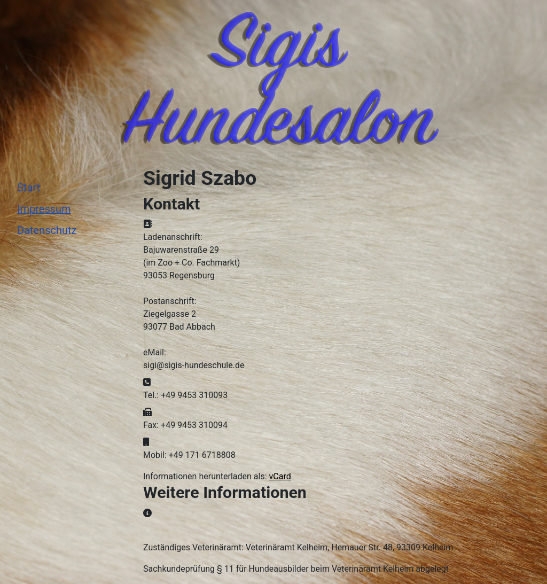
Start (28, 187)
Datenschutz (47, 230)
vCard (280, 476)
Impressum (44, 209)
